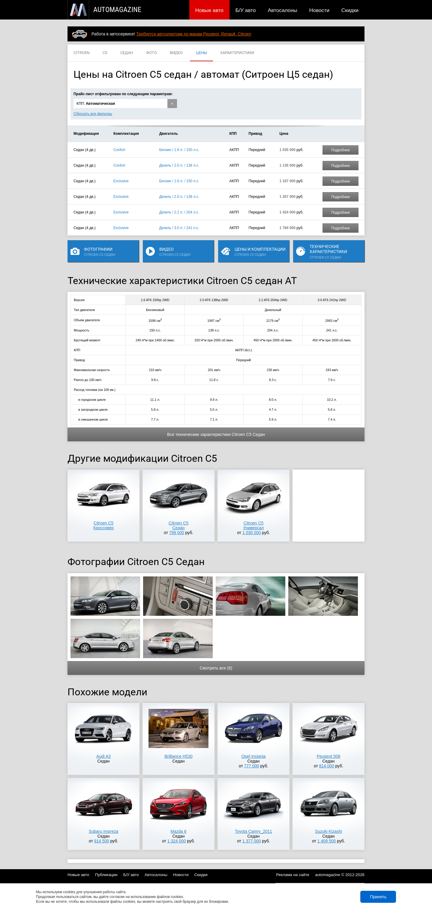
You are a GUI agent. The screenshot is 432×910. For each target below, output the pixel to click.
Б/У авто (246, 10)
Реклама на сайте (293, 874)
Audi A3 (103, 756)
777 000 (251, 765)
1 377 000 (251, 841)
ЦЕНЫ (201, 53)
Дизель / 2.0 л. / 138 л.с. (179, 165)
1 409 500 (326, 841)
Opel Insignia (254, 756)
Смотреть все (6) (216, 668)
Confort (119, 150)
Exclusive (121, 181)
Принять (378, 896)
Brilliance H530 (178, 756)
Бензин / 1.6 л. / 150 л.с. (179, 150)
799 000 (176, 532)
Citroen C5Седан (178, 525)
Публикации (106, 874)
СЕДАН (126, 53)
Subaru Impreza (103, 831)
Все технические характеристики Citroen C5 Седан (216, 434)
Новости (319, 10)
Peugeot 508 (328, 756)
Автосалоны (282, 10)
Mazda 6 (178, 831)
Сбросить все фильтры (93, 114)
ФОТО (151, 53)
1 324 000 (176, 841)
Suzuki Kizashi (328, 831)
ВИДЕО (176, 53)
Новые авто (209, 10)
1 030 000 (251, 532)
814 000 (326, 765)
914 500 (101, 841)
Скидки (349, 10)
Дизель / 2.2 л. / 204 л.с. (179, 212)
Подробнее (340, 150)
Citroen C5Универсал (253, 525)
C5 (105, 53)
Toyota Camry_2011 (253, 831)
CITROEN (81, 53)
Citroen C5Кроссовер (103, 525)
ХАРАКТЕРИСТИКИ (237, 53)
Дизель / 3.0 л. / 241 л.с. (179, 228)
